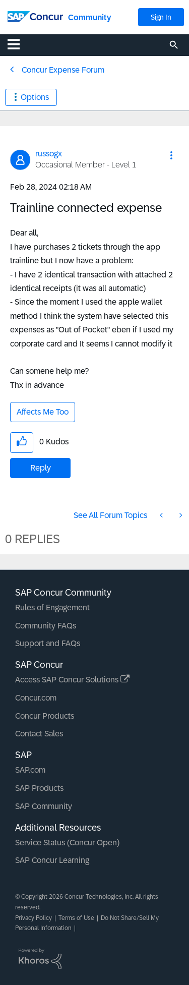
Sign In (161, 17)
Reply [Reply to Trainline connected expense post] (40, 467)
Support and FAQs (47, 643)
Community (89, 17)
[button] (171, 155)
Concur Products (44, 716)
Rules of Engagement (52, 607)
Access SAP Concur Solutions (72, 679)
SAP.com (30, 770)
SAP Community (43, 806)
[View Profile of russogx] (48, 153)
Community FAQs (45, 625)
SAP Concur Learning (52, 860)
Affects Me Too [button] (43, 412)
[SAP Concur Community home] (35, 16)
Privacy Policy (33, 917)
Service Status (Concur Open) (67, 842)
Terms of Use (76, 917)
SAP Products (39, 788)
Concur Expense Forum (63, 70)
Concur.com (35, 697)
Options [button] (35, 97)
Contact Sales (39, 733)
